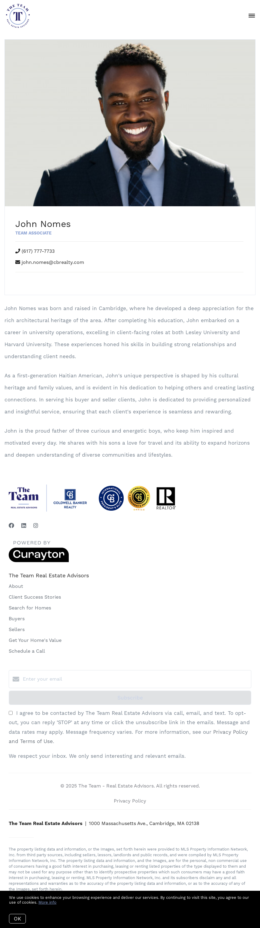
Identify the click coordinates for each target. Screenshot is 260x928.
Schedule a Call (27, 651)
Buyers (17, 618)
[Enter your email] (136, 679)
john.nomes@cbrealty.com (53, 262)
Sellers (17, 629)
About (16, 586)
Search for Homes (30, 608)
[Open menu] (252, 16)
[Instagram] (35, 525)
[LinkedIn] (23, 525)
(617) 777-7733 (38, 251)
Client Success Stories (35, 597)
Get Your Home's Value (35, 640)
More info (47, 902)
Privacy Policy (130, 801)
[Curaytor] (39, 561)
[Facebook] (11, 525)
